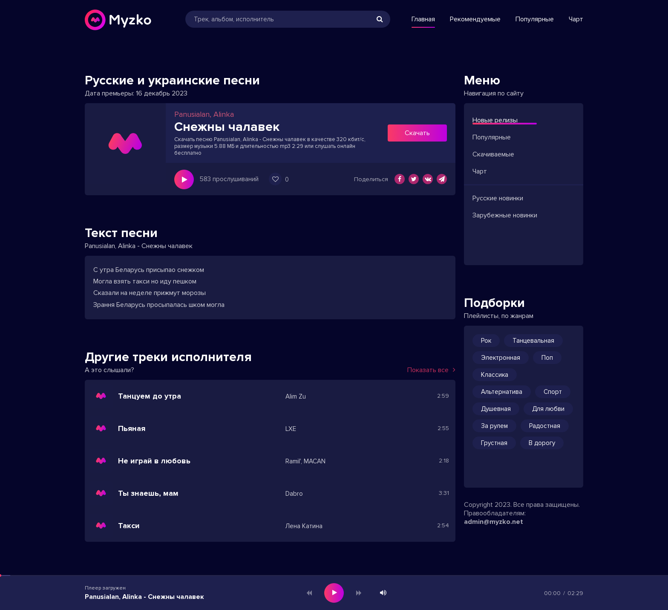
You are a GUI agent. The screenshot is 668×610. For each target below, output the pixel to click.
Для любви (548, 409)
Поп (547, 357)
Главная (423, 19)
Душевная (496, 409)
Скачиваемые (493, 154)
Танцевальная (533, 340)
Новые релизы (495, 120)
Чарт (576, 19)
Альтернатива (501, 392)
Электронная (500, 357)
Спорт (553, 392)
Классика (494, 375)
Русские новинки (497, 198)
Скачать (417, 133)
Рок (486, 340)
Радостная (544, 426)
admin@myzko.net (493, 521)
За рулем (494, 426)
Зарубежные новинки (504, 215)
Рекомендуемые (475, 19)
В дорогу (542, 443)
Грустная (494, 443)
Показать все (431, 370)
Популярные (534, 19)
